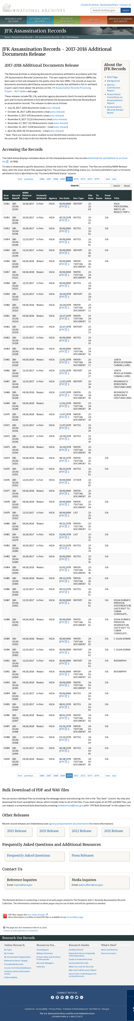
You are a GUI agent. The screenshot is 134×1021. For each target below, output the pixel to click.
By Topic (8, 949)
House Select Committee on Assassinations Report (115, 99)
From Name (108, 197)
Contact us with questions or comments (20, 930)
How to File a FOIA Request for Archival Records (83, 975)
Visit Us (93, 20)
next (107, 178)
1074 (96, 178)
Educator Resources (67, 20)
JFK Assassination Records (47, 37)
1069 (62, 178)
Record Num (16, 197)
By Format (9, 953)
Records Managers (45, 963)
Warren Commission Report (113, 87)
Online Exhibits (10, 977)
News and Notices (109, 949)
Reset (127, 185)
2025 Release (16, 831)
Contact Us (125, 4)
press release (52, 107)
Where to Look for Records (81, 966)
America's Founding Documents (120, 20)
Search (126, 10)
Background (113, 80)
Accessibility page (75, 917)
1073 (89, 178)
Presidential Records (13, 964)
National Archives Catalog (15, 960)
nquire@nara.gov (23, 884)
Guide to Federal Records (80, 959)
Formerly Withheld (41, 197)
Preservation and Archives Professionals (49, 958)
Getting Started (76, 949)
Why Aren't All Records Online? (82, 970)
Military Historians (45, 953)
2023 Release (49, 831)
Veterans (41, 966)
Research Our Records (13, 20)
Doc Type (78, 198)
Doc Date (64, 198)
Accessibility (42, 1009)
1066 (42, 178)
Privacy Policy (55, 1009)
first (20, 178)
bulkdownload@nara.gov (71, 805)
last (114, 178)
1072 (83, 178)
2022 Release (81, 831)
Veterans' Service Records (40, 20)
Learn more (107, 1015)
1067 (48, 178)
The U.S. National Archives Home (33, 8)
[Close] (130, 993)
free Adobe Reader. (37, 914)
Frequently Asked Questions (28, 855)
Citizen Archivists (90, 4)
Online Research (14, 945)
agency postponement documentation (69, 823)
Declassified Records (78, 963)
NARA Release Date (26, 195)
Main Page (112, 76)
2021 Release (113, 831)
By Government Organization (17, 957)
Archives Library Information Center (17, 972)
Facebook (52, 997)
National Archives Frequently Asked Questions (82, 954)
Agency (53, 198)
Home (7, 37)
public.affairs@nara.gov (91, 884)
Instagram (62, 997)
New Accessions (108, 953)
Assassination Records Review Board (115, 109)
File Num (90, 197)
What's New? (109, 945)
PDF (62, 206)
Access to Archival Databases (17, 967)
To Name (99, 197)
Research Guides (79, 945)
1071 (76, 178)
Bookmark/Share (109, 4)
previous (28, 178)
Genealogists (43, 949)
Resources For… (46, 945)
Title (116, 198)
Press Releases (83, 855)
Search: (75, 185)
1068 (55, 178)
